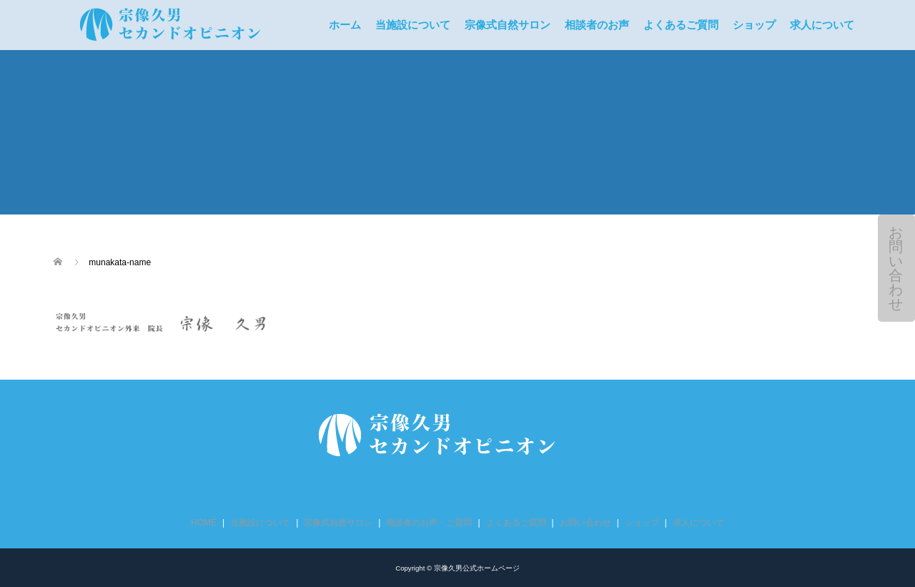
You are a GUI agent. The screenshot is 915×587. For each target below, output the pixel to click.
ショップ (754, 25)
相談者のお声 (597, 25)
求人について (822, 25)
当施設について (412, 25)
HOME (204, 523)
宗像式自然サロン (507, 25)
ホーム (345, 25)
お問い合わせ (896, 268)
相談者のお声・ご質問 (429, 523)
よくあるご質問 (680, 25)
